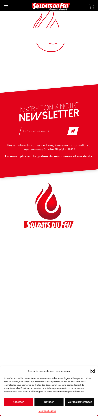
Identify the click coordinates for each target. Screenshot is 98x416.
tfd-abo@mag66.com (42, 271)
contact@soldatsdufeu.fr (44, 249)
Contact (49, 357)
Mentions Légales (47, 411)
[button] (92, 371)
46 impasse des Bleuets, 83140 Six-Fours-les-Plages (49, 241)
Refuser (49, 402)
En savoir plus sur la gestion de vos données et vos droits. (49, 156)
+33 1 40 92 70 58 (40, 264)
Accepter (18, 402)
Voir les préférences (80, 402)
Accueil (49, 345)
